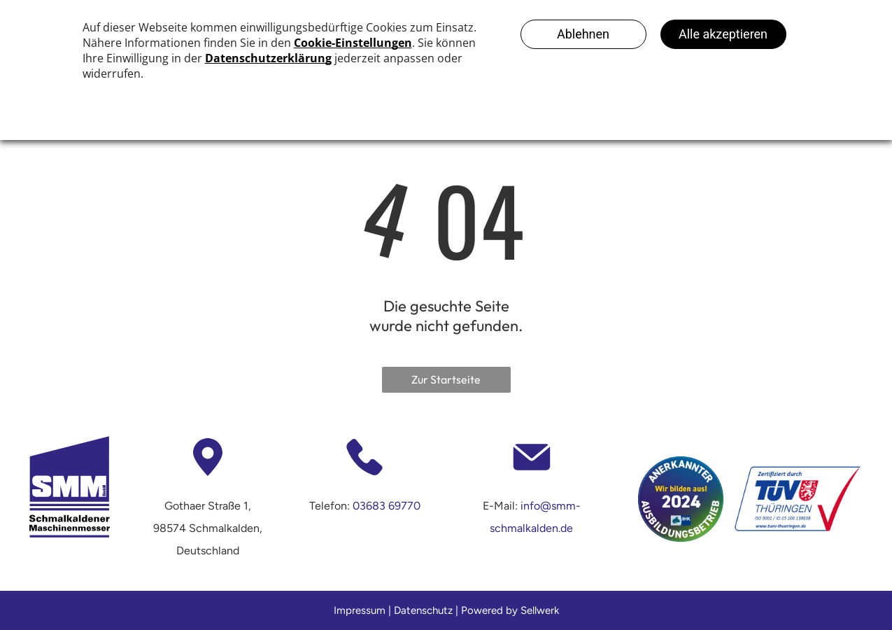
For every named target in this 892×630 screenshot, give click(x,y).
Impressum (359, 610)
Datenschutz (423, 610)
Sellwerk (540, 610)
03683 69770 (386, 505)
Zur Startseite (446, 379)
